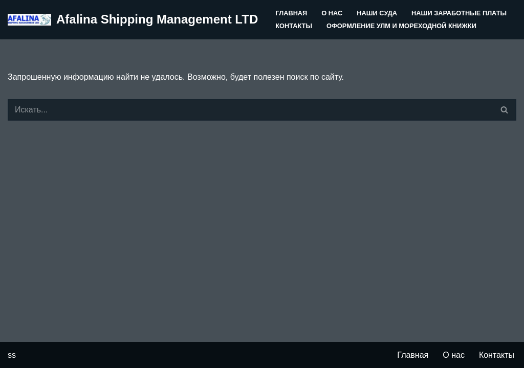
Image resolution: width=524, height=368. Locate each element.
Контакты (293, 26)
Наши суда (377, 13)
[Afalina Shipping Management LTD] (133, 19)
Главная (291, 13)
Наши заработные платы (459, 13)
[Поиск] (250, 110)
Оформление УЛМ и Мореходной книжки (401, 26)
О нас (331, 13)
